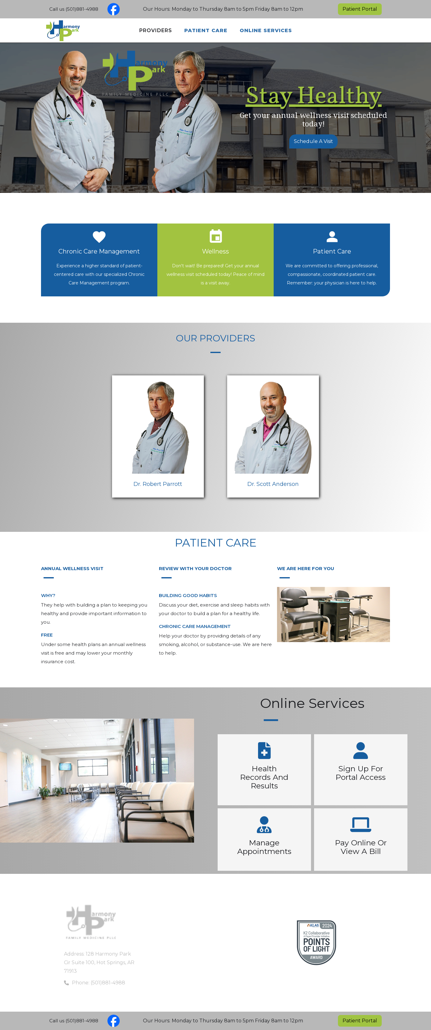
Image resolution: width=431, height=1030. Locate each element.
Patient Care (205, 30)
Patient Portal (360, 9)
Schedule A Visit (313, 141)
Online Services (266, 30)
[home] (47, 31)
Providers (155, 30)
